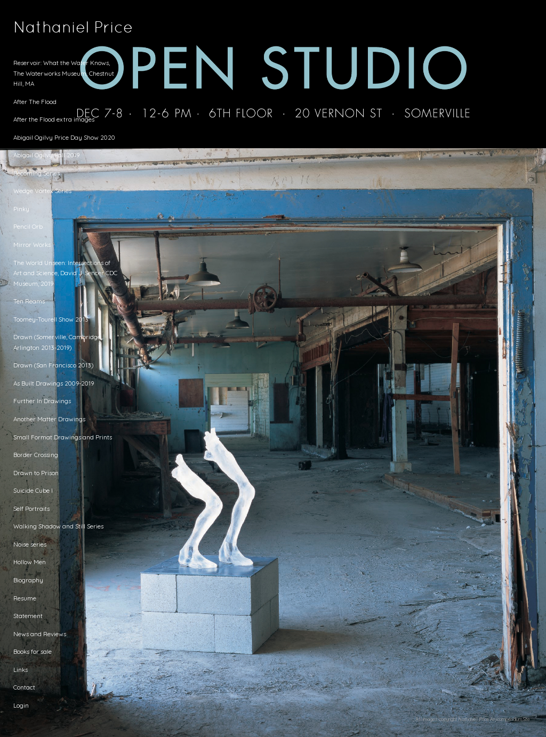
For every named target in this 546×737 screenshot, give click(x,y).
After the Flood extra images (53, 119)
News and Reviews (39, 634)
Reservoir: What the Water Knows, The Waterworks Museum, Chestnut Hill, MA (63, 73)
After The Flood (35, 102)
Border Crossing (35, 455)
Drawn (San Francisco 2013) (53, 365)
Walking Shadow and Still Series (58, 526)
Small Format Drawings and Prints (62, 437)
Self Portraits (31, 508)
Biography (28, 580)
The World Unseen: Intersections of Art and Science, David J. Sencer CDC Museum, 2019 (65, 273)
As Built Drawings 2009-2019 (53, 383)
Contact (24, 687)
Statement (28, 616)
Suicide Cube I (33, 490)
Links (20, 670)
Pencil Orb (28, 226)
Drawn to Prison (36, 473)
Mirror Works (32, 245)
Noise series (29, 544)
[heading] (40, 29)
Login (21, 705)
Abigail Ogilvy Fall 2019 (46, 155)
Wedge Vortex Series (42, 191)
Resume (24, 598)
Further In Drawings (42, 401)
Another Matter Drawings (49, 419)
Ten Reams (29, 301)
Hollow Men (29, 562)
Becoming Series (36, 173)
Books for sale (32, 651)
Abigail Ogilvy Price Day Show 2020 (64, 137)
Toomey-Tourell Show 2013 (51, 319)
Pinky (21, 209)
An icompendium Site (510, 719)
